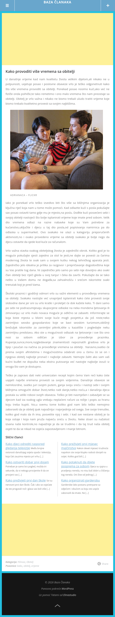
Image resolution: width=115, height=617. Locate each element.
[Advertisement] (57, 39)
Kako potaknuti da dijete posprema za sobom (78, 464)
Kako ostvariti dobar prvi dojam (27, 462)
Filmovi (21, 562)
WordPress (68, 588)
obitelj (27, 565)
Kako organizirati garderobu (80, 480)
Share (105, 563)
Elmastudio (69, 595)
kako (19, 565)
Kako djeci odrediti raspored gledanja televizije (25, 446)
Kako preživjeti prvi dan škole (26, 480)
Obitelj (29, 562)
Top (57, 606)
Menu (7, 5)
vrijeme (35, 565)
